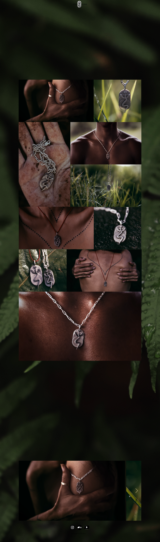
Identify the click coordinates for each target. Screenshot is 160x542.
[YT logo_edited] (86, 527)
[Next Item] (136, 490)
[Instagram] (72, 527)
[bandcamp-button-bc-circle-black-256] (79, 527)
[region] (56, 101)
